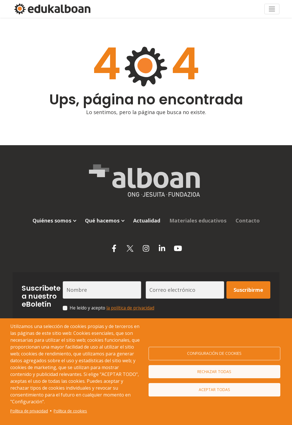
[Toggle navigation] (271, 6)
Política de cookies (70, 411)
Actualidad (146, 215)
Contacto (248, 215)
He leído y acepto (112, 303)
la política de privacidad (130, 303)
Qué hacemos (102, 215)
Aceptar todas (214, 390)
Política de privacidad (29, 411)
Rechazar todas (214, 371)
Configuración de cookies (214, 353)
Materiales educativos (197, 215)
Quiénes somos (52, 215)
